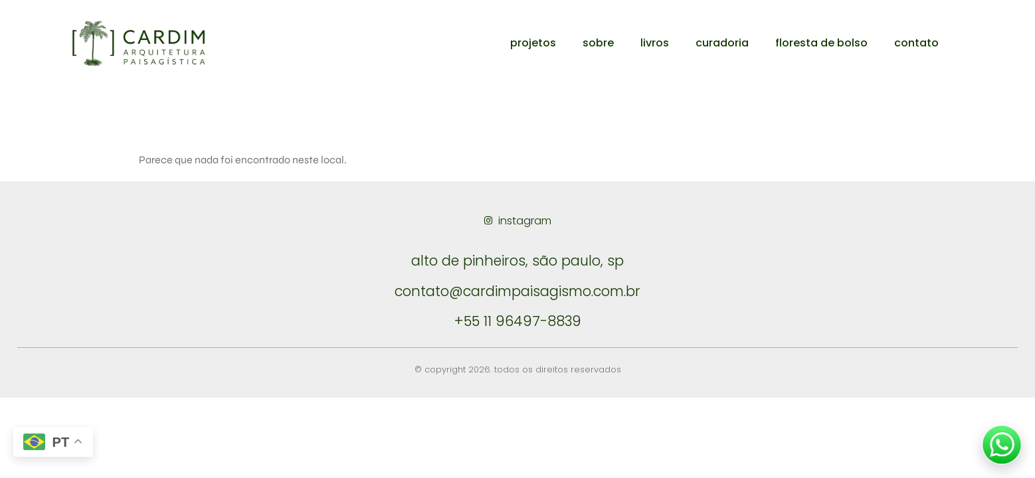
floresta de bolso (821, 42)
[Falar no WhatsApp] (1002, 445)
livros (654, 42)
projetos (533, 42)
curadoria (722, 42)
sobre (598, 42)
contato (916, 42)
